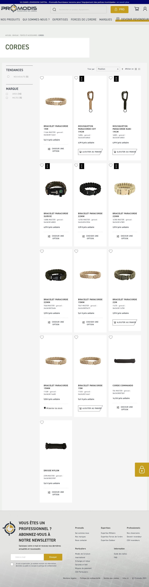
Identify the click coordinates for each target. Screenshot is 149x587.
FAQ (115, 557)
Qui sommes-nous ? (36, 19)
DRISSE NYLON (51, 470)
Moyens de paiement (83, 568)
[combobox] (78, 9)
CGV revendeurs (133, 540)
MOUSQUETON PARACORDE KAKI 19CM (122, 129)
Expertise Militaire (108, 533)
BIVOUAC (15, 35)
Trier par (91, 69)
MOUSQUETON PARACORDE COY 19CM (87, 129)
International (80, 557)
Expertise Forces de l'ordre (112, 536)
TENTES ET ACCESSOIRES (29, 35)
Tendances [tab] (14, 70)
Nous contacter (81, 540)
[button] (42, 78)
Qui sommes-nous (82, 533)
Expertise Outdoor (108, 540)
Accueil (8, 35)
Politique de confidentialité (90, 578)
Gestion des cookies (111, 578)
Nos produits (10, 19)
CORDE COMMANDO (123, 385)
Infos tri (126, 578)
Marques (105, 19)
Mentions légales (70, 578)
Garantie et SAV (81, 564)
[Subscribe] (53, 557)
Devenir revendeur (134, 536)
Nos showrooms (133, 533)
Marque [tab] (12, 89)
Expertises (60, 19)
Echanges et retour (82, 561)
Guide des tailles (120, 554)
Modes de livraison (82, 554)
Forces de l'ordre (84, 19)
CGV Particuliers (81, 572)
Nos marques (80, 536)
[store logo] (25, 8)
